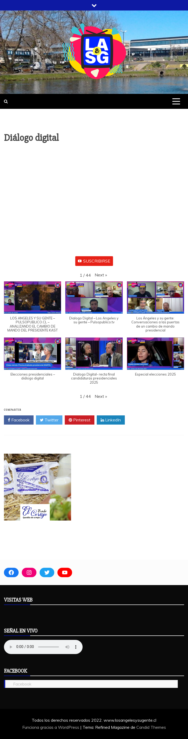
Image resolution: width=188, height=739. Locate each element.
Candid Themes (151, 727)
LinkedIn (111, 420)
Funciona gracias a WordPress (51, 727)
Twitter (49, 420)
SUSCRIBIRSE (94, 261)
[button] (101, 275)
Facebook (19, 420)
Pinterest (79, 420)
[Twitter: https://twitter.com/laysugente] (47, 572)
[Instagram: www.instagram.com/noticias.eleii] (29, 572)
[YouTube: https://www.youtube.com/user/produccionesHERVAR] (64, 572)
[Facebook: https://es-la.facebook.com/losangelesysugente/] (11, 572)
